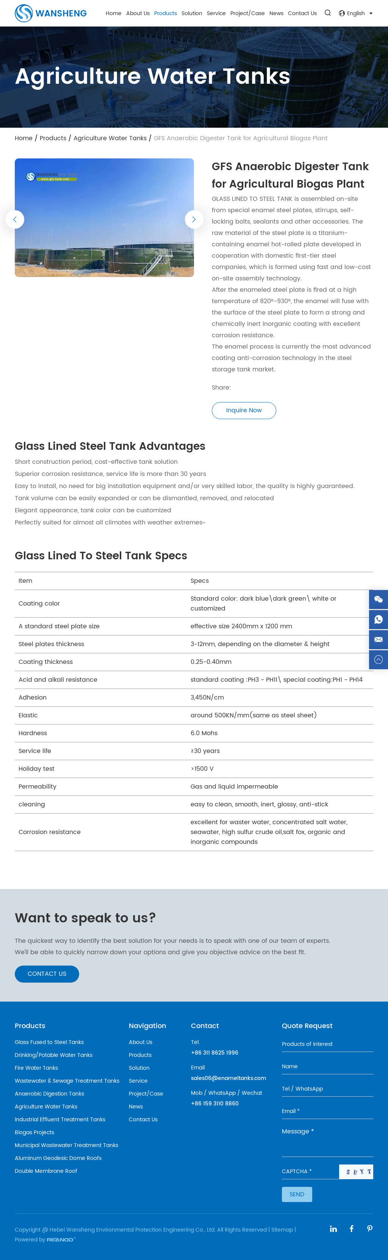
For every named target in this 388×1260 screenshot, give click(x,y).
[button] (15, 219)
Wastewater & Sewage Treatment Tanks (67, 1081)
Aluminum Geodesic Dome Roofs (58, 1158)
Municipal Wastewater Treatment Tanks (66, 1145)
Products (165, 13)
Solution (191, 13)
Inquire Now (244, 410)
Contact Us (302, 13)
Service (216, 13)
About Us (138, 13)
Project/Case (247, 13)
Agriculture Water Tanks (110, 138)
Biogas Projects (34, 1132)
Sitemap (282, 1230)
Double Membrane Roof (46, 1171)
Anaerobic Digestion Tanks (49, 1093)
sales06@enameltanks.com (228, 1078)
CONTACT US (47, 974)
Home (114, 13)
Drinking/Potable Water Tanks (53, 1055)
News (276, 13)
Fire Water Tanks (36, 1068)
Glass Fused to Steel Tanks (49, 1042)
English (356, 13)
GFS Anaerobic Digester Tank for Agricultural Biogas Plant (241, 138)
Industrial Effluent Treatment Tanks (60, 1119)
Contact (205, 1026)
